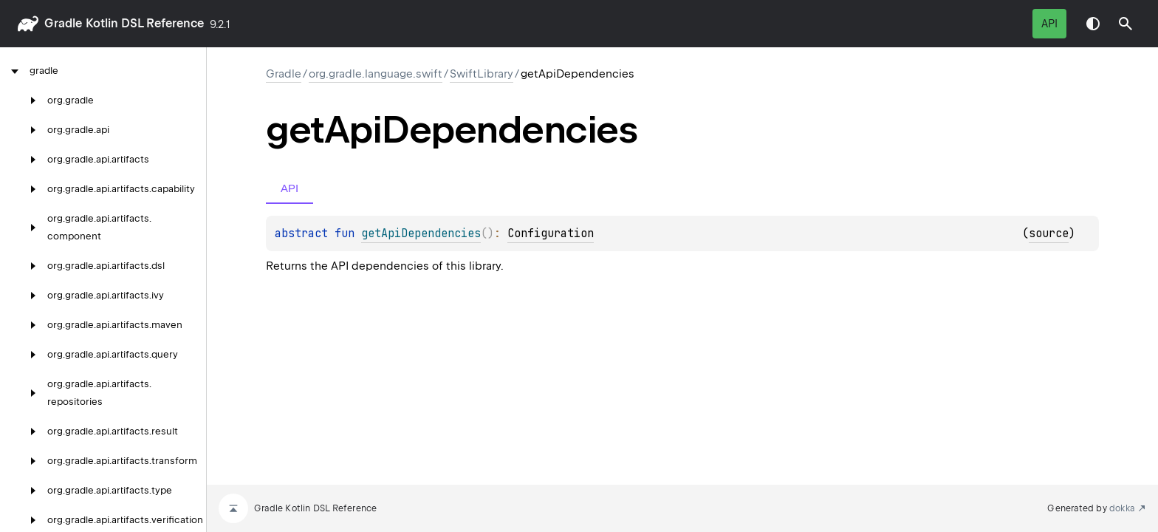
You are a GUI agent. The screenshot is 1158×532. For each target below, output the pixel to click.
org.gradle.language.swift (375, 74)
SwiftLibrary (481, 74)
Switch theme (1093, 23)
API (1049, 24)
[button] (1125, 23)
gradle (63, 23)
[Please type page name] (1125, 23)
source (1049, 233)
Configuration (550, 233)
